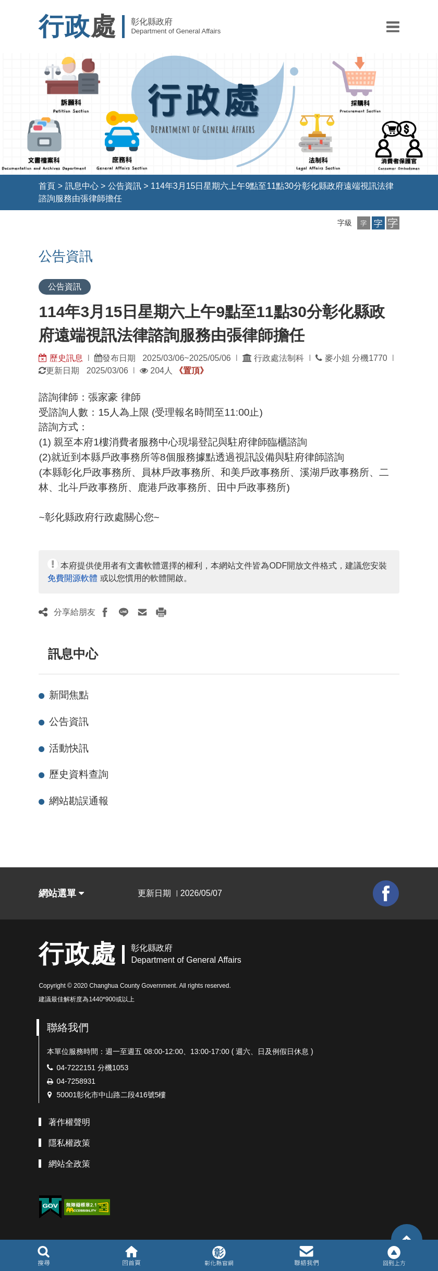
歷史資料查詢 (78, 774)
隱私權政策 (69, 1143)
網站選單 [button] (61, 893)
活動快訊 (69, 748)
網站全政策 (69, 1163)
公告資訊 (124, 185)
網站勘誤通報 (78, 800)
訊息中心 (82, 185)
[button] (392, 26)
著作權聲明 (69, 1122)
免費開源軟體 (72, 578)
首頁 (47, 185)
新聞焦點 (69, 694)
